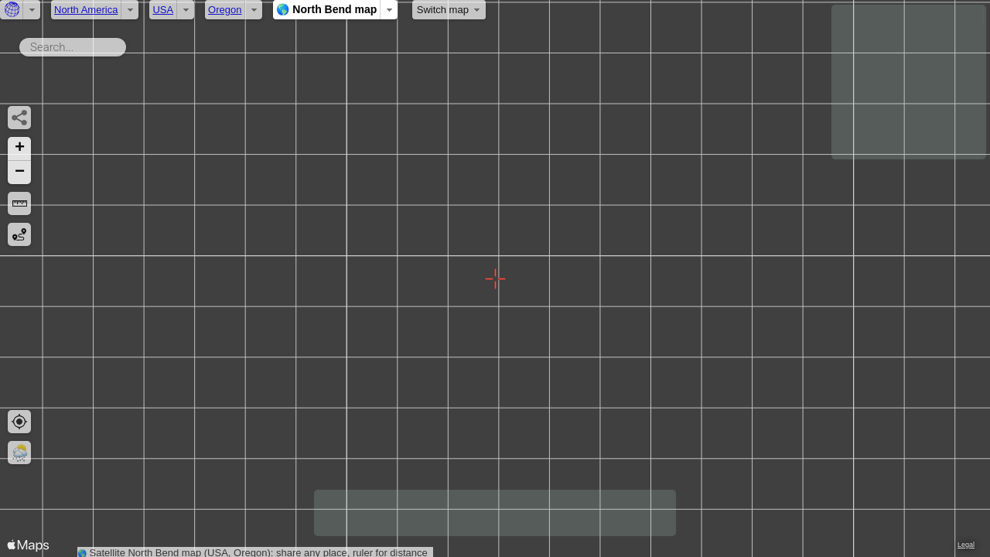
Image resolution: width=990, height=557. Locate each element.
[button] (19, 149)
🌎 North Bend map (326, 9)
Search (128, 44)
